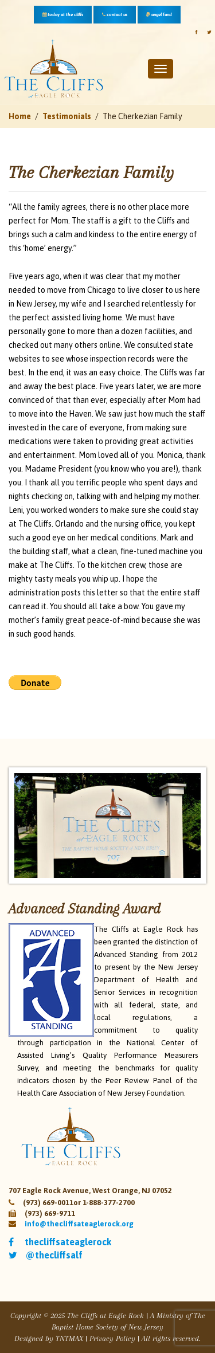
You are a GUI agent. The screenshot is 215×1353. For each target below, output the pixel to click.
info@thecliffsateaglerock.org (79, 1223)
